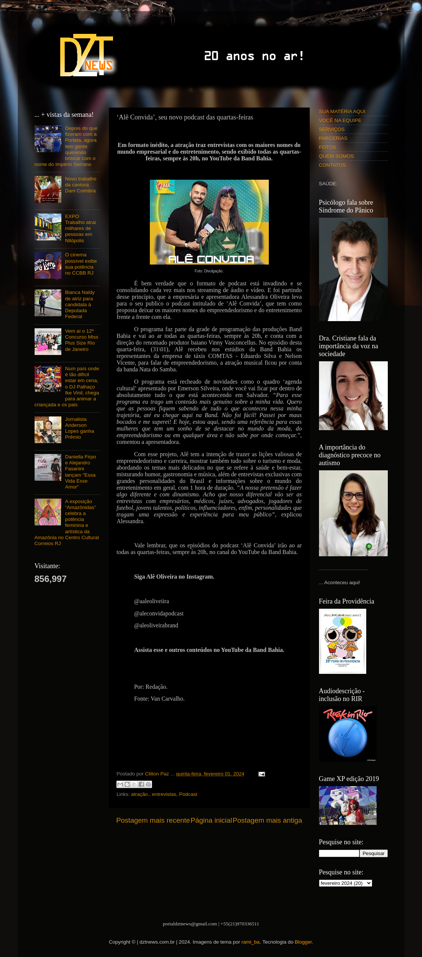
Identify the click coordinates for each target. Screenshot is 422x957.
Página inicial (211, 820)
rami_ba (251, 942)
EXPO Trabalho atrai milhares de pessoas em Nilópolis (80, 228)
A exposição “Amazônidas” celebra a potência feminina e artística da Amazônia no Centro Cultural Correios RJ (67, 522)
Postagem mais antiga (267, 820)
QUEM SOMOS (336, 156)
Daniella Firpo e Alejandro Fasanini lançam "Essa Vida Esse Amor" (80, 472)
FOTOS (327, 147)
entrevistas (164, 794)
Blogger (303, 942)
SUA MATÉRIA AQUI (342, 111)
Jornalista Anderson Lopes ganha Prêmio (79, 428)
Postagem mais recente (153, 820)
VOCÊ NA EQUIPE (340, 120)
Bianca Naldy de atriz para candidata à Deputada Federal (80, 304)
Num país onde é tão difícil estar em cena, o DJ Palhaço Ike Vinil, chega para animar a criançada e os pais (67, 386)
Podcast (188, 794)
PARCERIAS (333, 138)
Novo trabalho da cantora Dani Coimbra (80, 184)
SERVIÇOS (332, 129)
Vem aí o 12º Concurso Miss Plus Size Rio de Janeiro (81, 340)
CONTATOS (332, 165)
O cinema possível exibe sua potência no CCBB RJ (81, 264)
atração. (140, 794)
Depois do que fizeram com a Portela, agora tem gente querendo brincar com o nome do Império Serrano (66, 146)
